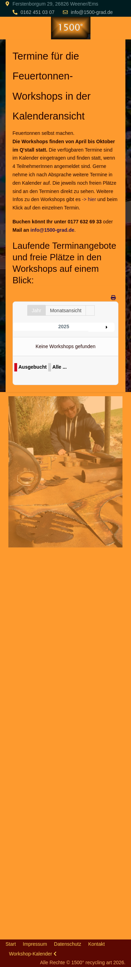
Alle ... (59, 367)
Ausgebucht (33, 367)
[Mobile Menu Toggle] (11, 28)
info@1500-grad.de (92, 12)
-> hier (89, 199)
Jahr (36, 310)
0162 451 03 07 (37, 12)
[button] (65, 471)
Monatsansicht (65, 310)
